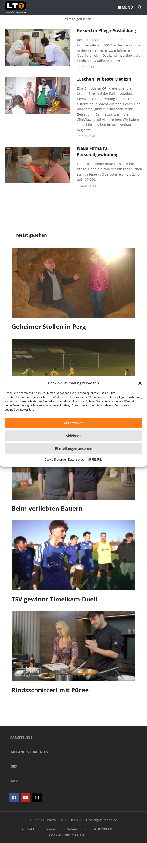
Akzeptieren (73, 423)
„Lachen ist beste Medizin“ (105, 79)
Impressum (50, 829)
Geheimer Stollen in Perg (49, 326)
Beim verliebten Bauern (47, 508)
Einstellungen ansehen (73, 448)
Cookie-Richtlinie (55, 459)
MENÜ (125, 7)
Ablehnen (73, 435)
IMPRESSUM (95, 459)
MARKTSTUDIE (20, 737)
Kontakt (27, 829)
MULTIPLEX (102, 829)
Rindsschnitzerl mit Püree (50, 690)
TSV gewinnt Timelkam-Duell (54, 599)
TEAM (13, 780)
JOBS (13, 766)
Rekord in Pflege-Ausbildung (106, 30)
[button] (140, 383)
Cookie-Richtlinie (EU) (66, 835)
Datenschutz (76, 459)
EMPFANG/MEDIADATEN (28, 752)
